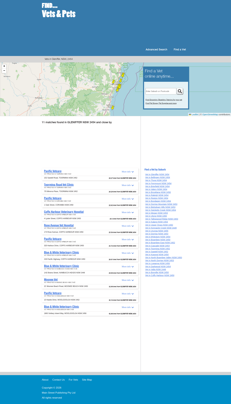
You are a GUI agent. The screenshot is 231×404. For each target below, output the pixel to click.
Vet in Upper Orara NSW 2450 (159, 225)
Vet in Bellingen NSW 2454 (157, 177)
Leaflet (193, 114)
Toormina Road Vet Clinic (59, 184)
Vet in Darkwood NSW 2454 (158, 266)
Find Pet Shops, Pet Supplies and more (161, 103)
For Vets (73, 379)
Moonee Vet (51, 279)
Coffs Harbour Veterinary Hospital (64, 211)
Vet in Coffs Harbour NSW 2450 (159, 275)
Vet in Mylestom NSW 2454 (157, 237)
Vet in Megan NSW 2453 (156, 213)
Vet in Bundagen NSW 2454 (158, 201)
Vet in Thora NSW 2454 (156, 180)
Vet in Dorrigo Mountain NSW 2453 (161, 204)
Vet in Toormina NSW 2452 (157, 249)
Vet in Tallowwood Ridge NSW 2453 (161, 219)
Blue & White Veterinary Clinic (61, 252)
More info (126, 171)
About (45, 379)
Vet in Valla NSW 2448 (155, 269)
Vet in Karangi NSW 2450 (157, 254)
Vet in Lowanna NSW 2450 (157, 263)
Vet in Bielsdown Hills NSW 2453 (160, 207)
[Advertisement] (134, 23)
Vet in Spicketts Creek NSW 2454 (160, 210)
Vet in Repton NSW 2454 (156, 198)
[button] (117, 90)
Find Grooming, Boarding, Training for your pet (164, 100)
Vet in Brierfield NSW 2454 (157, 186)
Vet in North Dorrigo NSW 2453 (159, 260)
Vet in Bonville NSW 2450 (157, 272)
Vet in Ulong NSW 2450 (156, 216)
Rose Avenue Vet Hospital (59, 225)
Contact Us (58, 379)
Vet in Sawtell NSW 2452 (156, 251)
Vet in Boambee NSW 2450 (157, 240)
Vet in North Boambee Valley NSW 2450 (163, 257)
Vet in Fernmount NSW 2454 (158, 183)
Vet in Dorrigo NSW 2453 (156, 234)
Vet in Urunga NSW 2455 (156, 231)
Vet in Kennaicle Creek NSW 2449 (161, 228)
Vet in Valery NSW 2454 (156, 189)
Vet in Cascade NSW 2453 (157, 246)
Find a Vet (180, 49)
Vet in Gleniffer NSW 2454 (157, 174)
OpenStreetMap (210, 114)
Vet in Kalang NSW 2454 (156, 222)
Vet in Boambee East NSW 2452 (160, 242)
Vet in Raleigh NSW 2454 (157, 195)
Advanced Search (156, 49)
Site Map (87, 379)
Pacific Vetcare (52, 171)
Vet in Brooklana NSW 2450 (158, 192)
